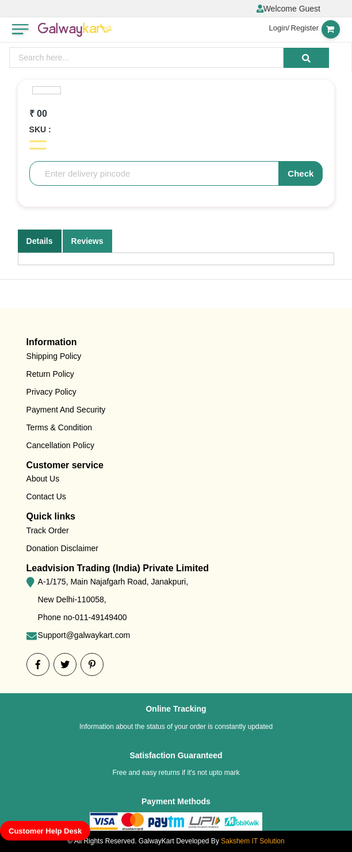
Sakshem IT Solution (253, 841)
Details (39, 241)
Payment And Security (66, 409)
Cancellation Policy (60, 445)
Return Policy (50, 374)
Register (305, 28)
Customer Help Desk (45, 831)
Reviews (87, 241)
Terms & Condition (59, 427)
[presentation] (146, 57)
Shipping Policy (54, 356)
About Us (43, 478)
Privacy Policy (51, 391)
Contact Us (46, 496)
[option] (46, 90)
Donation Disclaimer (62, 548)
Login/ (279, 28)
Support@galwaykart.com (84, 635)
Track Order (47, 530)
